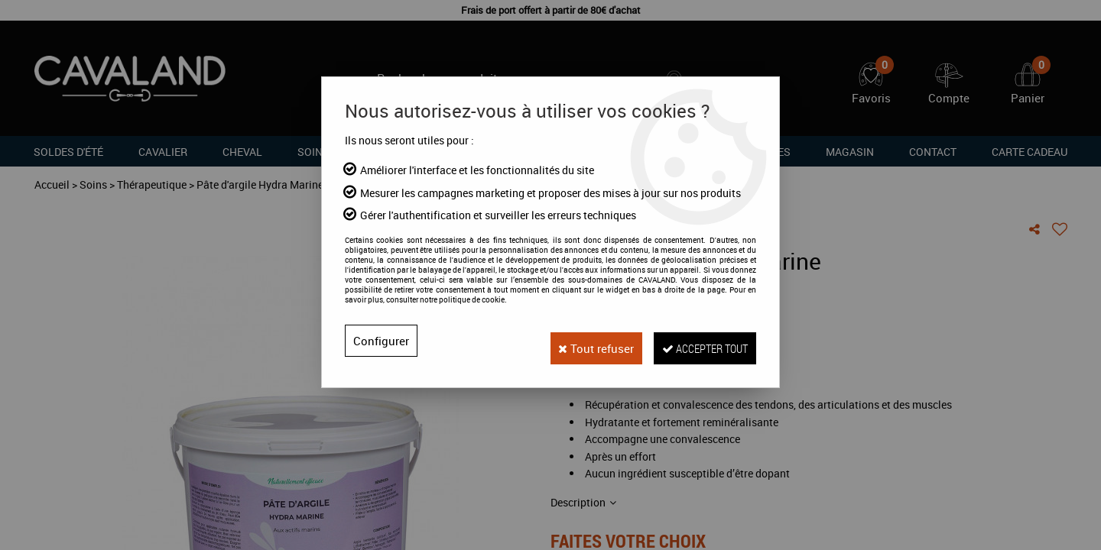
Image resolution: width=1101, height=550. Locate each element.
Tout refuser (576, 340)
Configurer (381, 340)
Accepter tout (697, 340)
